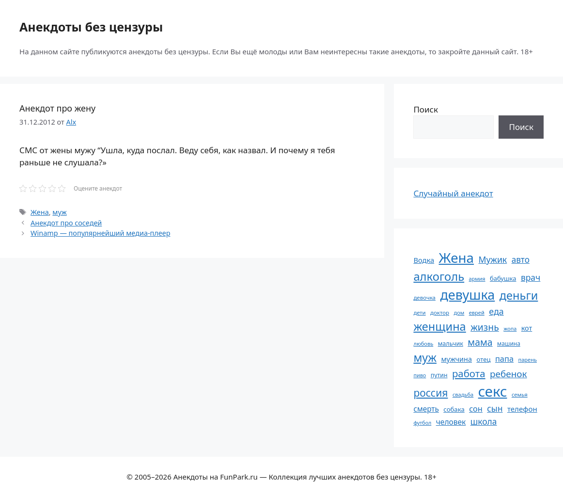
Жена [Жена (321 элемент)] (456, 257)
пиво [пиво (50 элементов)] (419, 375)
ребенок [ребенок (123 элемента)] (508, 374)
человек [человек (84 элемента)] (451, 422)
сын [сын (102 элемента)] (494, 408)
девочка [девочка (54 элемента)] (424, 297)
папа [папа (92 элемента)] (504, 358)
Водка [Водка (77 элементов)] (423, 260)
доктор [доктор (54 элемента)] (439, 312)
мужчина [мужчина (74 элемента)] (456, 359)
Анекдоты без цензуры (91, 26)
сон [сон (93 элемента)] (476, 408)
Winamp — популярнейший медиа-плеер (100, 233)
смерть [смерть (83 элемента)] (425, 409)
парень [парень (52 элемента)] (527, 359)
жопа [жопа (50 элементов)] (509, 328)
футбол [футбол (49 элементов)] (422, 422)
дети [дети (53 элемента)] (419, 312)
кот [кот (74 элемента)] (526, 328)
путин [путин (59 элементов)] (439, 375)
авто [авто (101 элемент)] (521, 259)
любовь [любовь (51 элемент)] (423, 343)
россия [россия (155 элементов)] (430, 393)
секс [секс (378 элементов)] (492, 391)
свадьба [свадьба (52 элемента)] (463, 394)
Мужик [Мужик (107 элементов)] (492, 259)
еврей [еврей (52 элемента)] (477, 312)
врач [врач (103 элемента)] (530, 277)
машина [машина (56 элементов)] (508, 343)
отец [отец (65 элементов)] (483, 359)
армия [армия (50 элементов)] (477, 278)
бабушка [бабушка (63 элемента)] (503, 278)
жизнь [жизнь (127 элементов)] (484, 327)
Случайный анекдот (453, 193)
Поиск (425, 109)
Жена (40, 212)
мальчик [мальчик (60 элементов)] (450, 343)
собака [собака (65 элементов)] (454, 409)
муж (59, 212)
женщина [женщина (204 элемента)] (439, 326)
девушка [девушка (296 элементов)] (467, 295)
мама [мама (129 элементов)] (480, 342)
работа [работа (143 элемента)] (468, 373)
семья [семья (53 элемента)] (520, 394)
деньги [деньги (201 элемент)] (519, 295)
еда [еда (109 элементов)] (496, 311)
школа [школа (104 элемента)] (483, 421)
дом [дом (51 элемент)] (459, 312)
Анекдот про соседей (66, 222)
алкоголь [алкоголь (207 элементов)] (438, 276)
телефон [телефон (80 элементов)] (522, 409)
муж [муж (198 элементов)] (425, 357)
